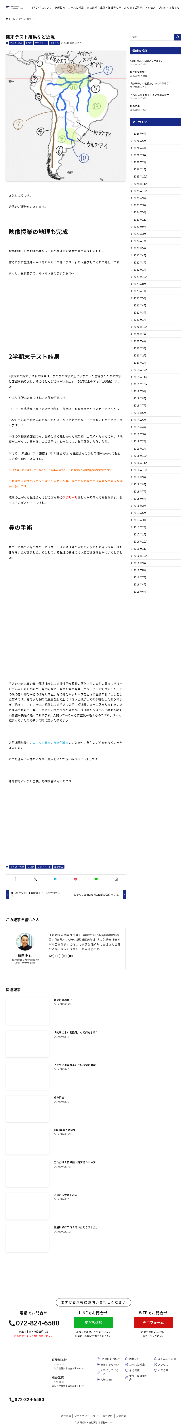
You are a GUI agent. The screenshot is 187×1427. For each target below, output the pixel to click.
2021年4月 (140, 316)
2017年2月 (140, 551)
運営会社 (66, 1415)
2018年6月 (140, 521)
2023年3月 (140, 240)
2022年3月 (140, 270)
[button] (15, 879)
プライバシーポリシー (87, 1415)
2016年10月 (141, 582)
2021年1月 (140, 331)
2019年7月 (140, 422)
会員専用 (107, 1415)
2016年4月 (140, 612)
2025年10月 (141, 194)
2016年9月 (140, 589)
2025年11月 (141, 187)
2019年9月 (140, 407)
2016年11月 (141, 574)
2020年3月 (140, 361)
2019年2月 (140, 460)
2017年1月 (140, 559)
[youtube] (70, 956)
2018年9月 (140, 498)
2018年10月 (141, 491)
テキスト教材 (16, 42)
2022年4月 (140, 263)
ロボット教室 (42, 742)
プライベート (41, 42)
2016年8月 (140, 597)
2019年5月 (140, 437)
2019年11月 (141, 392)
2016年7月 (140, 604)
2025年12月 (141, 179)
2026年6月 (140, 134)
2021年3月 (140, 323)
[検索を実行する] (177, 37)
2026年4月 (140, 149)
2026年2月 (140, 164)
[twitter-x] (64, 956)
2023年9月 (140, 232)
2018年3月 (140, 529)
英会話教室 (61, 742)
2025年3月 (140, 209)
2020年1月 (140, 377)
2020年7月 (140, 346)
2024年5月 (140, 217)
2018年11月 (141, 483)
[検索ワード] (155, 37)
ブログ (29, 42)
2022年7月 (140, 247)
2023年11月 (141, 225)
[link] (51, 956)
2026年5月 (140, 141)
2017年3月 (140, 544)
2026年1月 (140, 172)
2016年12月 (141, 566)
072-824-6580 (33, 1323)
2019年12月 (141, 384)
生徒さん (54, 42)
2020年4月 (140, 354)
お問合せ (121, 1415)
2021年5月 (140, 308)
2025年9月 (140, 202)
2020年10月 (141, 339)
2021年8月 (140, 293)
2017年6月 (140, 536)
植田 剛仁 (25, 955)
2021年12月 (141, 285)
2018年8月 (140, 506)
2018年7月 (140, 513)
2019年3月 (140, 453)
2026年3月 (140, 156)
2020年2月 (140, 369)
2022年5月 (140, 255)
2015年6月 (140, 620)
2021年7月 (140, 301)
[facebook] (58, 956)
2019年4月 (140, 445)
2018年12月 (141, 475)
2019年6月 (140, 430)
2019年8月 (140, 415)
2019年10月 (141, 399)
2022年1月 (140, 278)
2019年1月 (140, 468)
